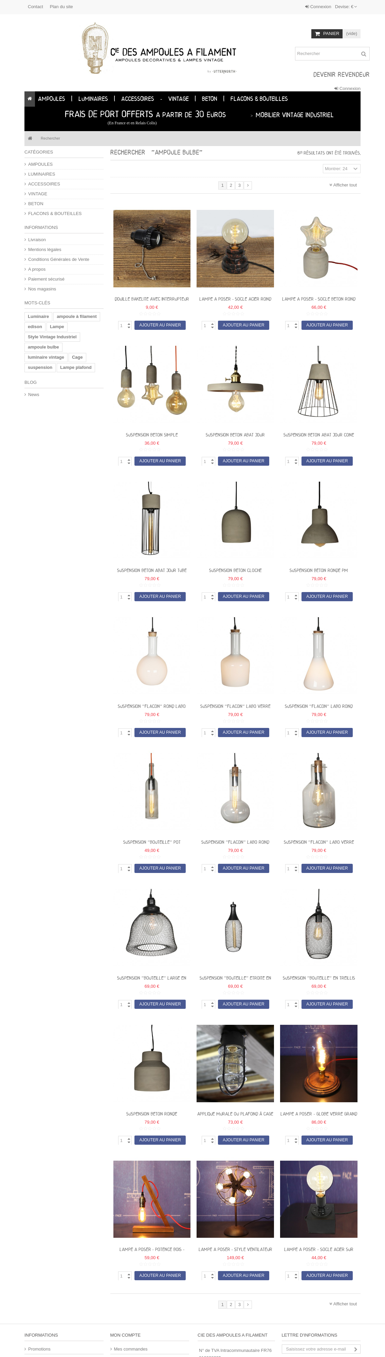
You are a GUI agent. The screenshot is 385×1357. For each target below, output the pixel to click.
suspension (40, 367)
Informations (41, 227)
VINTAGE (37, 193)
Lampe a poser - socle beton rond (318, 299)
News (33, 394)
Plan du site (61, 6)
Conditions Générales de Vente (58, 259)
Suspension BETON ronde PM (319, 571)
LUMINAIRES (41, 174)
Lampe (57, 326)
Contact (35, 6)
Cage (77, 357)
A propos (36, 269)
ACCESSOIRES (44, 183)
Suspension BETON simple (152, 435)
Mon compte (125, 1335)
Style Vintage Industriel (52, 336)
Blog (30, 382)
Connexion (318, 6)
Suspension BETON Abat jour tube (152, 571)
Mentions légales (44, 249)
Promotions (39, 1349)
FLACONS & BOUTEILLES (55, 213)
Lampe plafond (75, 367)
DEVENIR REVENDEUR (341, 75)
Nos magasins (42, 288)
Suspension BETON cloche (235, 571)
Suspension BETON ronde (151, 1114)
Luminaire (38, 316)
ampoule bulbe (43, 347)
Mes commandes (131, 1349)
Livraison (37, 239)
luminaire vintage (46, 357)
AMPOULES (40, 164)
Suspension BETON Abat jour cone (318, 435)
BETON (35, 203)
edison (35, 326)
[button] (71, 99)
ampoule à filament (77, 316)
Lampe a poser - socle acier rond (235, 299)
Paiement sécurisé (46, 279)
